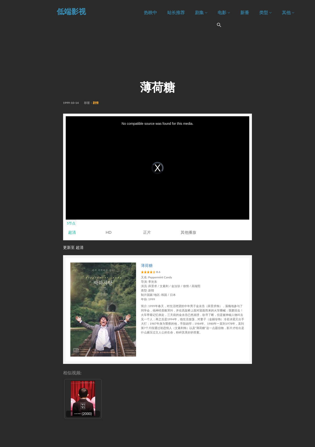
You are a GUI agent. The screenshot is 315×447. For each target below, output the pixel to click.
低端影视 (71, 11)
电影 (224, 12)
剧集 (201, 12)
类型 (265, 12)
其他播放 (188, 232)
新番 (244, 12)
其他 (288, 12)
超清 (72, 232)
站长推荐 (176, 12)
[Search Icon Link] (219, 25)
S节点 (71, 223)
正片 (147, 232)
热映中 (150, 12)
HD (108, 232)
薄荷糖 (147, 265)
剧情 (96, 103)
